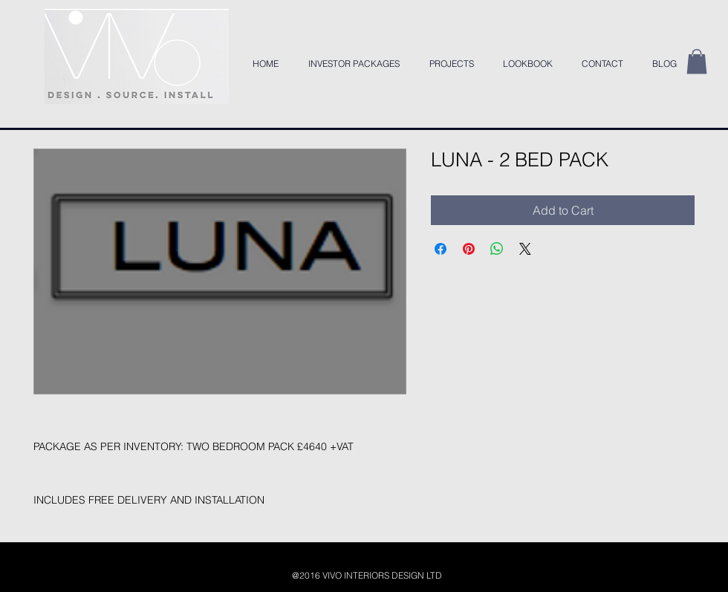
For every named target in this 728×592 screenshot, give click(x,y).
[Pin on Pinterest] (469, 249)
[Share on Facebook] (440, 249)
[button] (696, 61)
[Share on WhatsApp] (497, 249)
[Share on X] (525, 249)
